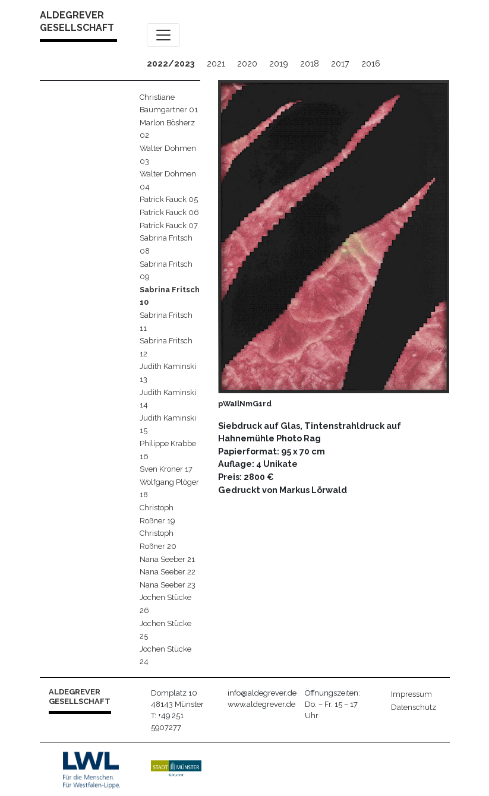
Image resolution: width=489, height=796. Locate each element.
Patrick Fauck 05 (169, 199)
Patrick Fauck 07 (169, 225)
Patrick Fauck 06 (169, 212)
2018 (309, 63)
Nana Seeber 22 (167, 571)
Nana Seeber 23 (167, 584)
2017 (340, 63)
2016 (370, 63)
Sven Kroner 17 (166, 469)
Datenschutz (413, 707)
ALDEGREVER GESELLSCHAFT (77, 21)
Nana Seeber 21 (167, 559)
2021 (216, 63)
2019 (278, 63)
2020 (247, 63)
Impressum (411, 694)
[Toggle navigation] (163, 35)
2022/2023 (171, 63)
